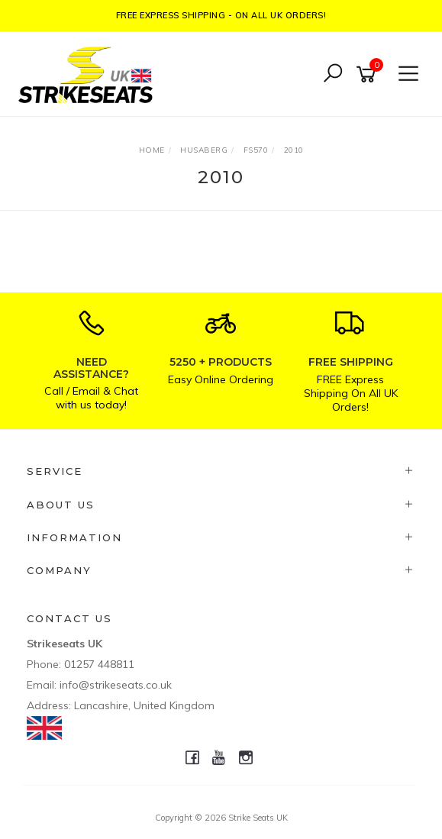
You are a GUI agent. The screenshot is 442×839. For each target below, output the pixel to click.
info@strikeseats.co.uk (116, 685)
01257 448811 (99, 664)
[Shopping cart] (368, 74)
